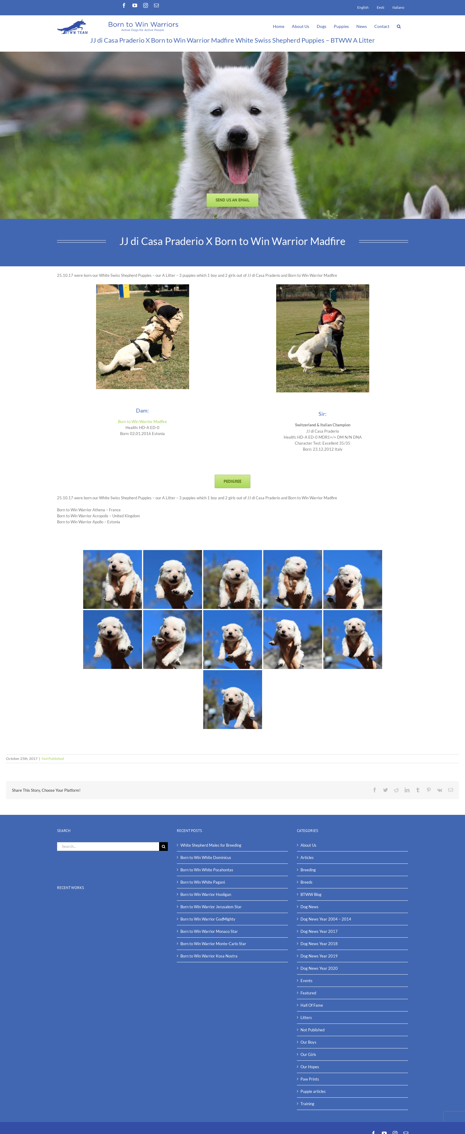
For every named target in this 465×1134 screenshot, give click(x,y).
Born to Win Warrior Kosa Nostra (208, 956)
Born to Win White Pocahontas (206, 869)
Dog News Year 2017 (319, 931)
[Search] (163, 846)
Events (306, 980)
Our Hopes (309, 1066)
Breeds (306, 882)
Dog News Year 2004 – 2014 (325, 919)
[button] (399, 26)
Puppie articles (313, 1091)
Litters (306, 1017)
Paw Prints (309, 1079)
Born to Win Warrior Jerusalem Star (211, 906)
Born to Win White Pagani (202, 882)
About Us (308, 845)
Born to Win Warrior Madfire (142, 421)
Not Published (53, 758)
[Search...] (108, 846)
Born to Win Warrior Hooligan (205, 894)
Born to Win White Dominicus (205, 857)
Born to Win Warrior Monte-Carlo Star (213, 943)
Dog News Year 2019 (319, 956)
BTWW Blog (311, 894)
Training (307, 1103)
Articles (307, 857)
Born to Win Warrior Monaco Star (209, 931)
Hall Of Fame (311, 1005)
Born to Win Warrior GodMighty (207, 919)
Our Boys (308, 1042)
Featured (308, 992)
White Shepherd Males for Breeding (210, 845)
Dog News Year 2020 (319, 968)
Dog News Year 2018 (319, 943)
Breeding (308, 869)
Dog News (309, 906)
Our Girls (308, 1054)
